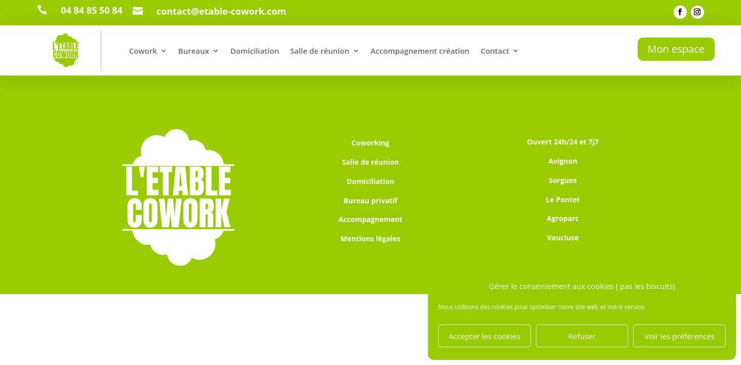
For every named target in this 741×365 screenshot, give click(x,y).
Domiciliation (254, 51)
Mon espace (676, 49)
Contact (495, 51)
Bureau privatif (370, 200)
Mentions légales (371, 238)
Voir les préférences (679, 336)
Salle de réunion (319, 51)
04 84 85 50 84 (92, 10)
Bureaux (193, 51)
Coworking (370, 143)
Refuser (582, 336)
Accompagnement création (420, 51)
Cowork (143, 51)
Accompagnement (370, 219)
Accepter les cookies (484, 336)
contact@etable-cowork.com (221, 11)
